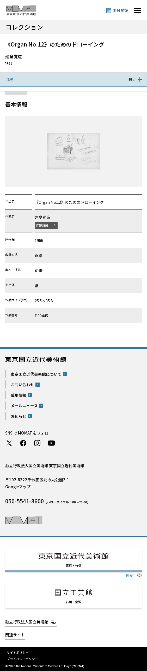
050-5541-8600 (24, 501)
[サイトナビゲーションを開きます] (137, 10)
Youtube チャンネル (51, 443)
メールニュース (24, 405)
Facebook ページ (23, 443)
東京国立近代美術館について (36, 374)
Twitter (9, 443)
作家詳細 (42, 225)
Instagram (37, 443)
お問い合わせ (22, 384)
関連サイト (15, 634)
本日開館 (120, 10)
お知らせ (18, 416)
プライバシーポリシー (22, 658)
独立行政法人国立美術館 (26, 621)
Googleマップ (17, 486)
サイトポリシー (18, 652)
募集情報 (18, 395)
